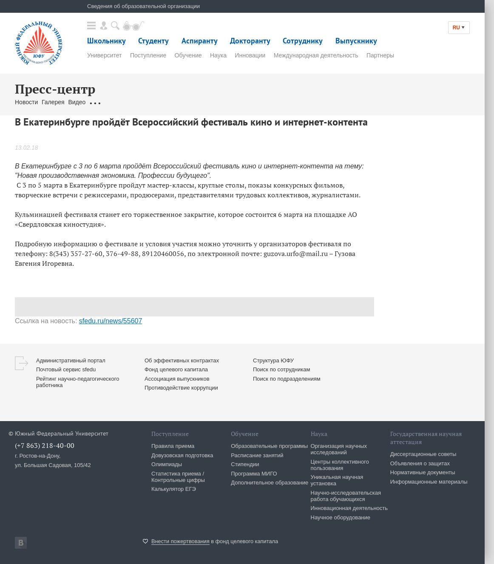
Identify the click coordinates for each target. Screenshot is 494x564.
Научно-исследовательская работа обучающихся (346, 496)
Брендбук (216, 102)
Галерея (53, 102)
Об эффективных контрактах (182, 360)
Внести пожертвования (180, 541)
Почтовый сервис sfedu (66, 369)
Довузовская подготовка (182, 455)
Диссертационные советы (423, 454)
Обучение (188, 55)
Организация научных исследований (339, 449)
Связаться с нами (174, 102)
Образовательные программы (269, 446)
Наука (218, 55)
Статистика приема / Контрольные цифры (178, 476)
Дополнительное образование (269, 482)
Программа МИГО (254, 473)
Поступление (148, 55)
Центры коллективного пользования (340, 465)
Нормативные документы (422, 472)
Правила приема (172, 446)
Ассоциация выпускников (177, 379)
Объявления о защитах (420, 463)
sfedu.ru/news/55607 (110, 321)
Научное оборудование (341, 517)
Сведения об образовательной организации (143, 6)
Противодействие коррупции (181, 388)
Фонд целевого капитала (176, 369)
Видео (76, 102)
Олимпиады (166, 464)
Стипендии (245, 464)
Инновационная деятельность (349, 508)
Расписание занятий (257, 455)
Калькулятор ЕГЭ (173, 489)
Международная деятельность (316, 55)
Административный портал (70, 360)
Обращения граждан (117, 102)
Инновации (250, 55)
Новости (26, 102)
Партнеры (380, 55)
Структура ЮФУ (273, 360)
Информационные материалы (429, 482)
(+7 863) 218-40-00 (44, 445)
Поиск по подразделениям (287, 379)
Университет (104, 55)
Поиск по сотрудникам (281, 369)
